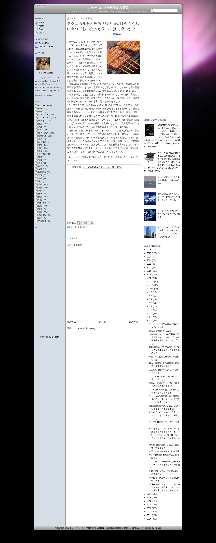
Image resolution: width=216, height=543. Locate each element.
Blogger (55, 337)
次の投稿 (71, 322)
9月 (151, 292)
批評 (40, 212)
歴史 (40, 218)
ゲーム (41, 111)
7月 (151, 299)
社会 (40, 184)
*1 (70, 167)
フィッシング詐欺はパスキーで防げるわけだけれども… (169, 213)
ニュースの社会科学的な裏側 (108, 8)
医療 (40, 123)
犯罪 (40, 209)
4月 (151, 310)
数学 (40, 193)
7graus (158, 528)
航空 (40, 166)
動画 (40, 206)
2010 (149, 519)
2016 (149, 497)
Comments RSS (46, 46)
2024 (149, 257)
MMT (40, 108)
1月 (151, 320)
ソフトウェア (44, 117)
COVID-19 (43, 105)
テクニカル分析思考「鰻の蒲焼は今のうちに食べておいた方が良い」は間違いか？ (164, 399)
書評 (40, 187)
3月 (151, 313)
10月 (151, 289)
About (41, 26)
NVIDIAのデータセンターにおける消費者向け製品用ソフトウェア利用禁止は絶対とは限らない (164, 487)
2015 (149, 501)
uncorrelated (46, 73)
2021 (149, 267)
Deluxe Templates (132, 528)
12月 (151, 281)
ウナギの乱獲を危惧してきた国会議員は (103, 167)
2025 (149, 253)
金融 (40, 148)
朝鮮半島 (42, 203)
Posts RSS (44, 43)
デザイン (42, 120)
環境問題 (42, 136)
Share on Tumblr (78, 223)
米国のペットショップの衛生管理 (164, 451)
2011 (149, 515)
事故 (40, 178)
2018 (149, 278)
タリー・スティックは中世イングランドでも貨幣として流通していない (164, 438)
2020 (149, 271)
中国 (40, 200)
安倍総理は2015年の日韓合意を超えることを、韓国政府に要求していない (164, 415)
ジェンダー (43, 114)
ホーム (102, 322)
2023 (149, 260)
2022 (149, 264)
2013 (149, 508)
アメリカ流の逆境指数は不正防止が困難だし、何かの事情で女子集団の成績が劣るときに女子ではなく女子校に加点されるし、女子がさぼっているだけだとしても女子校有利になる (162, 162)
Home (41, 22)
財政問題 (42, 172)
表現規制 (42, 215)
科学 (40, 130)
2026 (149, 250)
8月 (151, 296)
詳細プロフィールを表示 (44, 95)
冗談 (40, 190)
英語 (40, 127)
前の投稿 (133, 322)
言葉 (40, 160)
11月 (151, 285)
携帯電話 (42, 154)
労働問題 (42, 221)
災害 (40, 169)
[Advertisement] (104, 194)
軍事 (40, 151)
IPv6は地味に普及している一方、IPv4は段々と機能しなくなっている (169, 197)
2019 (149, 274)
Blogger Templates (105, 528)
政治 (40, 196)
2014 (149, 504)
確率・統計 (43, 133)
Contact (42, 29)
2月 (151, 317)
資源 (40, 175)
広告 (40, 163)
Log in (41, 33)
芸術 (40, 157)
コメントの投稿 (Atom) (84, 328)
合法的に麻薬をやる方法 (160, 331)
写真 (40, 181)
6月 (151, 303)
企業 (40, 139)
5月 (151, 306)
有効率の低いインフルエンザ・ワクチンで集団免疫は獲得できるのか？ (164, 350)
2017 (149, 494)
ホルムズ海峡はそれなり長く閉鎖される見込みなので (169, 180)
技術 (40, 145)
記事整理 (42, 142)
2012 (149, 512)
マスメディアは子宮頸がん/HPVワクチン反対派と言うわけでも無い (164, 464)
